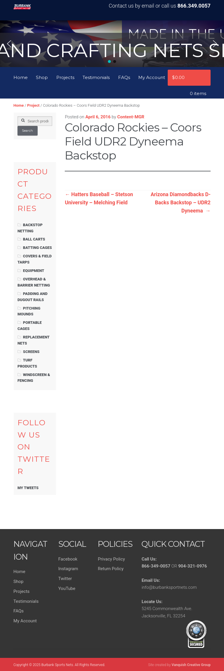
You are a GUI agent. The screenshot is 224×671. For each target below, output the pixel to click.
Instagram (68, 568)
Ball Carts (34, 239)
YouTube (67, 588)
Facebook (67, 559)
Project (33, 105)
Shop (42, 77)
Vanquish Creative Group (191, 665)
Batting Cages (37, 247)
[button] (9, 43)
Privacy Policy (111, 559)
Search (27, 131)
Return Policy (110, 568)
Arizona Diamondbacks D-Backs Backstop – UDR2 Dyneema (181, 203)
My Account (151, 77)
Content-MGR (130, 117)
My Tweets (28, 488)
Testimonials (96, 77)
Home (20, 77)
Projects (65, 77)
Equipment (33, 270)
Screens (31, 351)
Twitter (65, 578)
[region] (112, 43)
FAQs (124, 77)
